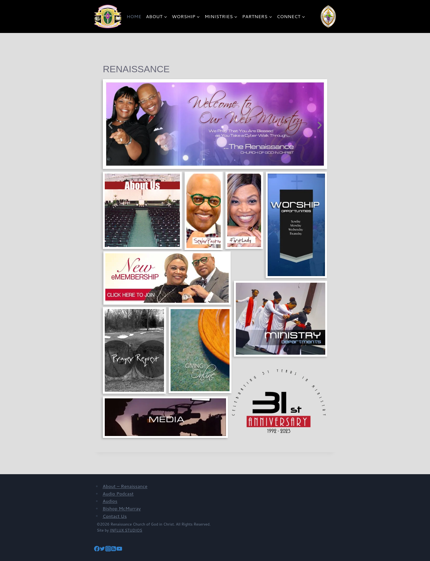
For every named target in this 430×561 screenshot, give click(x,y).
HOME (134, 16)
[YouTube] (119, 549)
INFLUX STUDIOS (126, 530)
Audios (110, 501)
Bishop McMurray (122, 508)
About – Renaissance (125, 486)
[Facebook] (97, 549)
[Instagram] (108, 549)
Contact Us (115, 515)
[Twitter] (102, 549)
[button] (110, 125)
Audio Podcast (118, 493)
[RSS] (113, 549)
